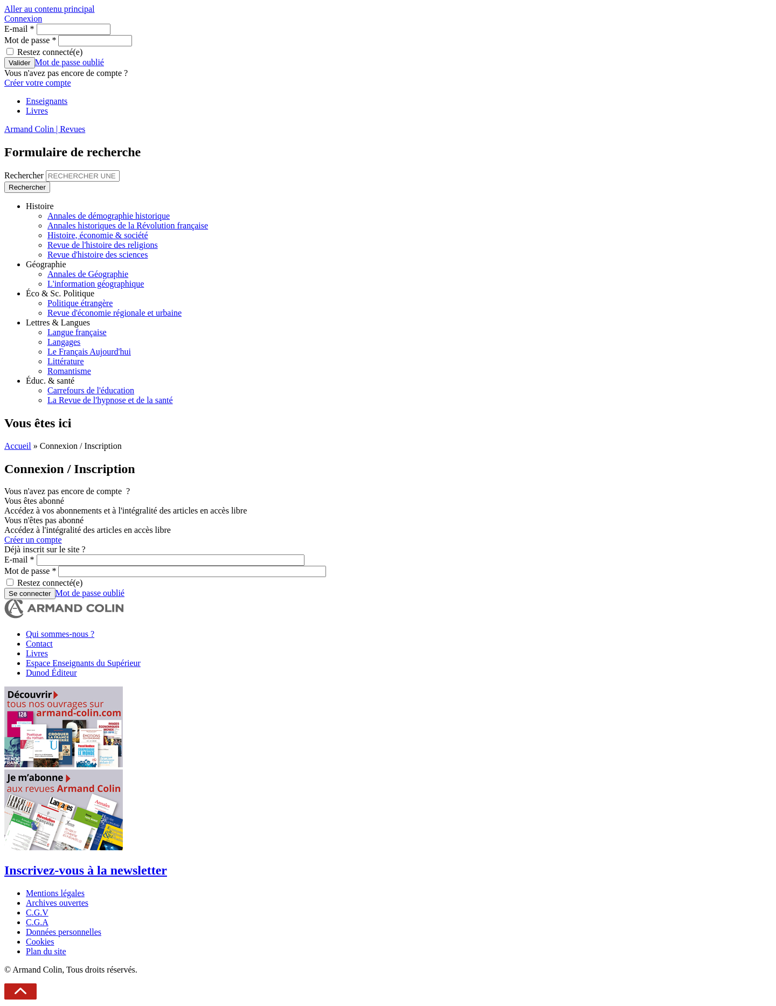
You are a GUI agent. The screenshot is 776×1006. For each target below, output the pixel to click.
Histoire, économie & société (97, 235)
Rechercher (25, 175)
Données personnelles (63, 931)
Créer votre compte (37, 82)
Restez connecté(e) (49, 52)
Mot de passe (30, 40)
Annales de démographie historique (108, 215)
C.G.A (37, 922)
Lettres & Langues (58, 322)
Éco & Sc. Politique (60, 293)
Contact (39, 643)
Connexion (23, 18)
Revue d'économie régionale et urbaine (114, 312)
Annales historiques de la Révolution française (127, 225)
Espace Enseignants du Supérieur (83, 663)
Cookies (40, 941)
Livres (37, 110)
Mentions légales (55, 893)
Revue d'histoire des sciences (97, 254)
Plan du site (46, 951)
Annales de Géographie (87, 274)
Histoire (40, 206)
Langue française (77, 332)
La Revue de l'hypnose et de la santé (110, 400)
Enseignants (46, 101)
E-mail (19, 28)
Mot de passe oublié (69, 62)
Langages (63, 341)
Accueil (17, 445)
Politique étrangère (80, 303)
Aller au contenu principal (49, 8)
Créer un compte (33, 539)
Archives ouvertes (57, 902)
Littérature (65, 361)
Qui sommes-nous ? (60, 634)
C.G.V (37, 912)
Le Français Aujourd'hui (89, 351)
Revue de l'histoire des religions (102, 244)
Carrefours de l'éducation (90, 390)
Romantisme (69, 371)
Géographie (46, 264)
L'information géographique (95, 283)
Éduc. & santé (50, 380)
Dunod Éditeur (51, 672)
